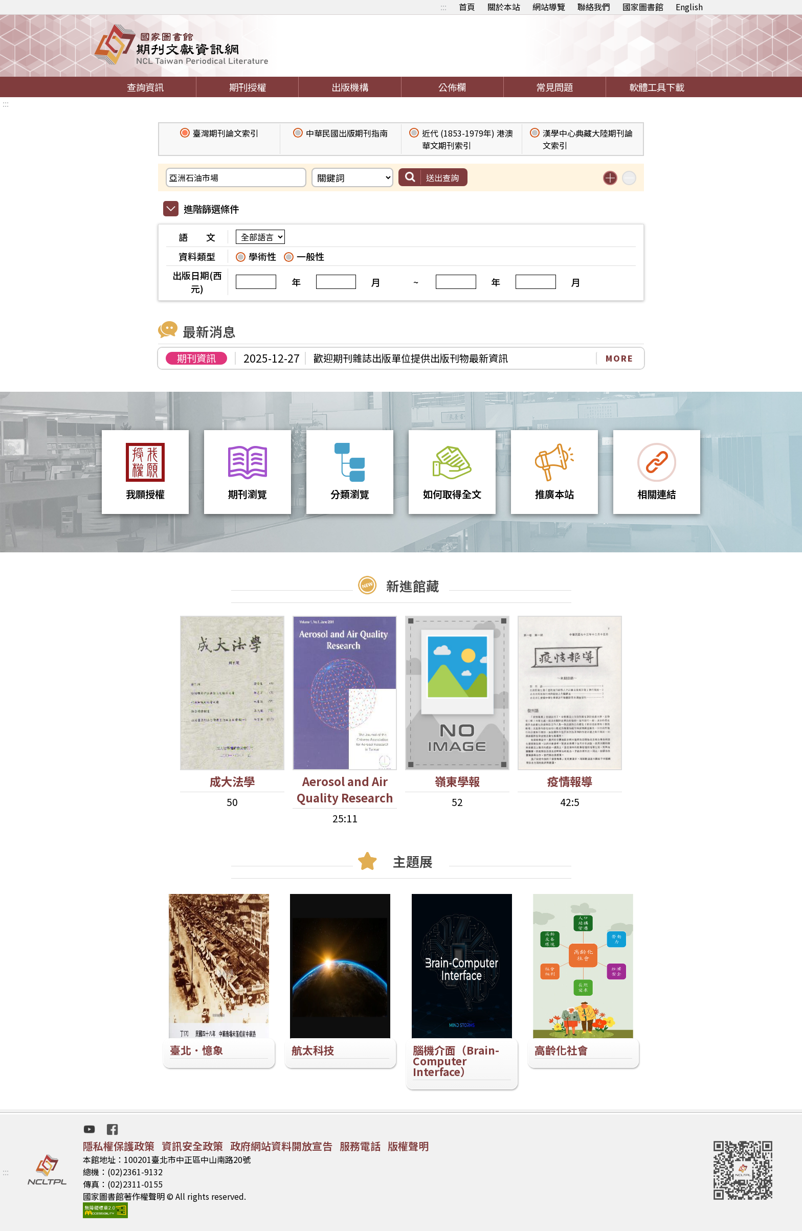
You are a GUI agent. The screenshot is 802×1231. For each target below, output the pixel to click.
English (689, 7)
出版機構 (349, 87)
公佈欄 (452, 87)
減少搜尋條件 (629, 178)
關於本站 (503, 7)
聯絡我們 (593, 7)
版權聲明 (408, 1145)
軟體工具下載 (656, 87)
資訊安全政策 (192, 1145)
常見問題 (554, 87)
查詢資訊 (145, 87)
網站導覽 (548, 7)
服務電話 (360, 1145)
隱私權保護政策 (118, 1145)
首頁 (467, 7)
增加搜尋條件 (610, 178)
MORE (620, 358)
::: (443, 7)
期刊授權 (247, 87)
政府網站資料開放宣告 (281, 1145)
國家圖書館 (642, 7)
